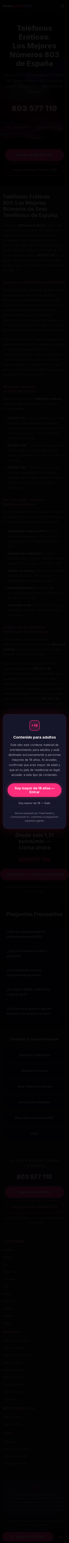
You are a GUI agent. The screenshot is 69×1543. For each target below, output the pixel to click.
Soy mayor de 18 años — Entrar (34, 790)
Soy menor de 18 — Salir (34, 803)
